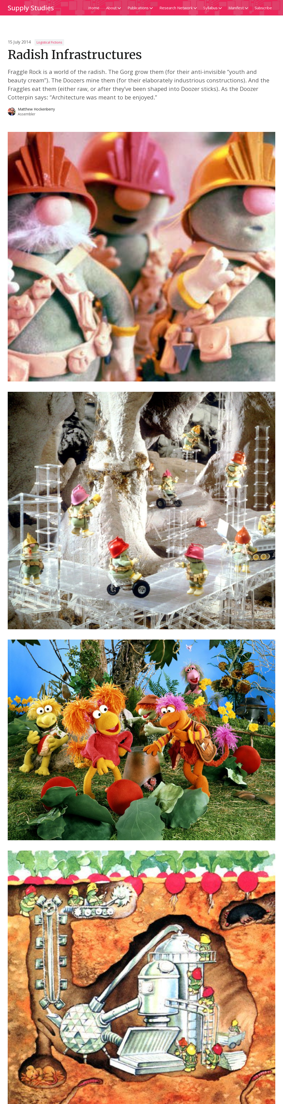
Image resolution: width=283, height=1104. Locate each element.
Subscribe (263, 7)
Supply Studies (31, 7)
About (113, 7)
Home (93, 7)
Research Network (178, 7)
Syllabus (212, 7)
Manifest (238, 7)
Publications (140, 7)
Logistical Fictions (49, 42)
